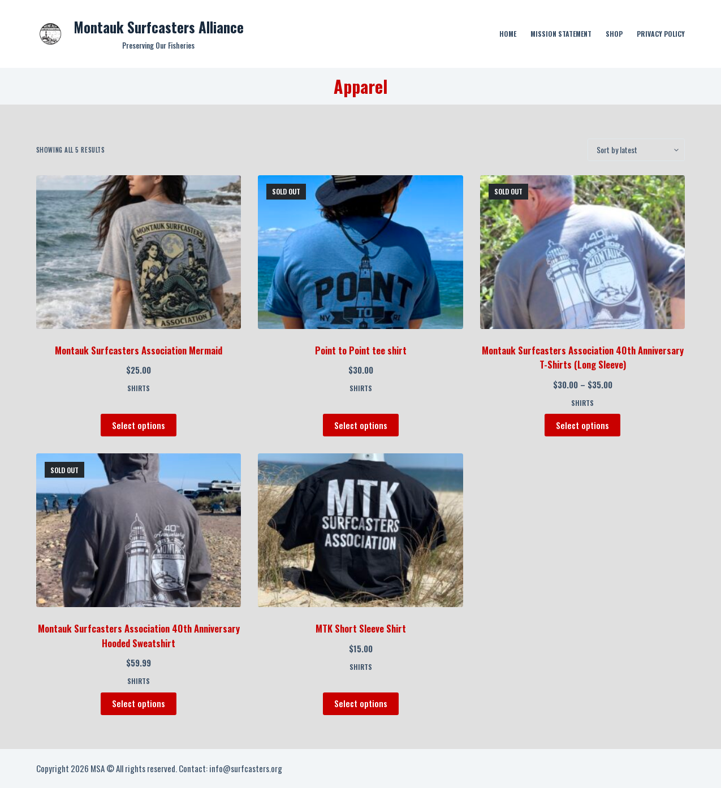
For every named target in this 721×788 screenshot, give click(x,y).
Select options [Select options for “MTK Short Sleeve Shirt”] (360, 703)
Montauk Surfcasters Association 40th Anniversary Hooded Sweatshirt (139, 635)
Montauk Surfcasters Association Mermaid (138, 350)
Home (507, 33)
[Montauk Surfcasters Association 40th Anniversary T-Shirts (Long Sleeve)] (582, 252)
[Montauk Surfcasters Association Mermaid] (138, 252)
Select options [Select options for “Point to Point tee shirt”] (360, 425)
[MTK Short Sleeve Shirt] (360, 530)
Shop (614, 33)
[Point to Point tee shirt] (360, 252)
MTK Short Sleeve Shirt (361, 628)
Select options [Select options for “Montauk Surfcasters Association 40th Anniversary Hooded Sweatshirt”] (138, 703)
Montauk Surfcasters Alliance (159, 26)
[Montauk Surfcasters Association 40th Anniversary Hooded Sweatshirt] (138, 530)
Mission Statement (561, 33)
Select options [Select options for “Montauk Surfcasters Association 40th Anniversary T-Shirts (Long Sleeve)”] (582, 425)
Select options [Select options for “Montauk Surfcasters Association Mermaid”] (138, 425)
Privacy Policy (661, 33)
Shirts (138, 388)
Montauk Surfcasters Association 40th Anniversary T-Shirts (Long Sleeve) (583, 357)
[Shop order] (636, 149)
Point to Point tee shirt (361, 350)
